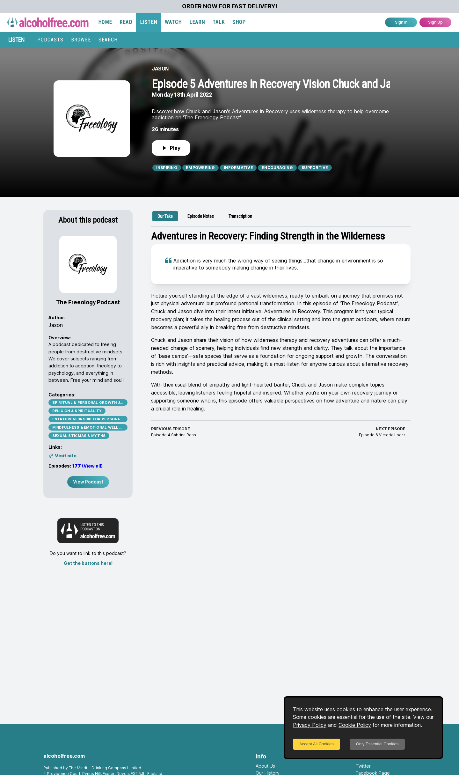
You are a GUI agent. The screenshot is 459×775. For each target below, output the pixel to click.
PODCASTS (50, 40)
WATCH (173, 22)
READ (126, 22)
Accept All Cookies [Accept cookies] (316, 744)
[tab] (165, 216)
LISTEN (148, 22)
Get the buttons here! (88, 563)
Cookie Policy (355, 725)
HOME (105, 22)
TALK (219, 22)
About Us (265, 766)
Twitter (363, 766)
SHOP (239, 22)
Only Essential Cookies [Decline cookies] (377, 744)
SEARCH (108, 40)
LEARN (197, 22)
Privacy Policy (309, 725)
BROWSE (81, 40)
